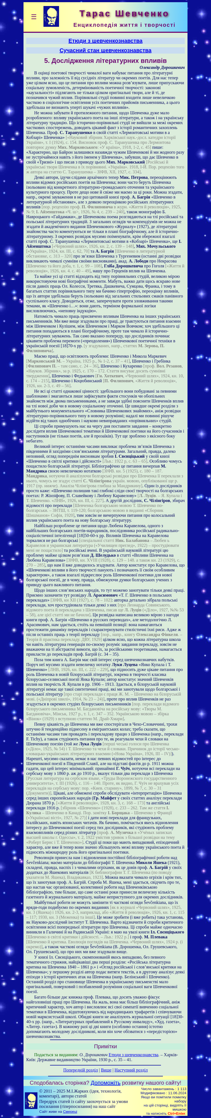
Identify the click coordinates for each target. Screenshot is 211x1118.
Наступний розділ (131, 1070)
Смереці (70, 1112)
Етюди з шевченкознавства (106, 41)
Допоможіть (106, 1083)
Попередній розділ (80, 1070)
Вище (106, 1070)
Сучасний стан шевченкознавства (105, 50)
